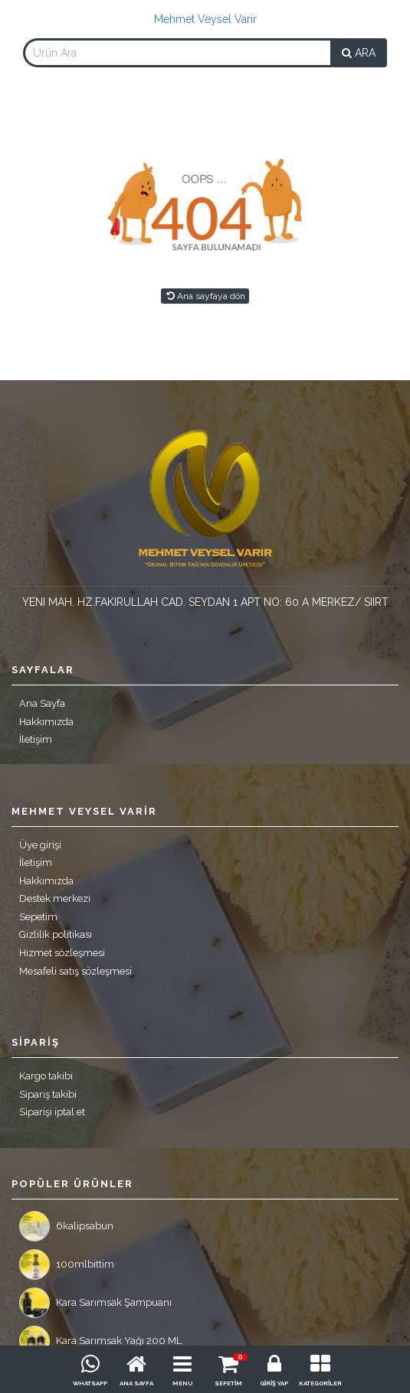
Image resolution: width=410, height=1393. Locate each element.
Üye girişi (40, 845)
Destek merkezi (54, 898)
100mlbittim (66, 1264)
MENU (182, 1383)
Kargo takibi (46, 1076)
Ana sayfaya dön (204, 296)
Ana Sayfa (42, 703)
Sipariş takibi (48, 1094)
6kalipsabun (66, 1226)
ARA (359, 53)
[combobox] (177, 52)
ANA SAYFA (136, 1383)
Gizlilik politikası (55, 934)
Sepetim (38, 917)
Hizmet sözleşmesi (62, 953)
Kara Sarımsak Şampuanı (95, 1302)
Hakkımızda (46, 721)
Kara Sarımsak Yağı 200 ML (100, 1341)
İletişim (35, 739)
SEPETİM (228, 1383)
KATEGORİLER (320, 1383)
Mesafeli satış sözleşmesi (75, 971)
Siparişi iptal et (52, 1112)
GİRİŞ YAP (274, 1383)
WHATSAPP (90, 1383)
